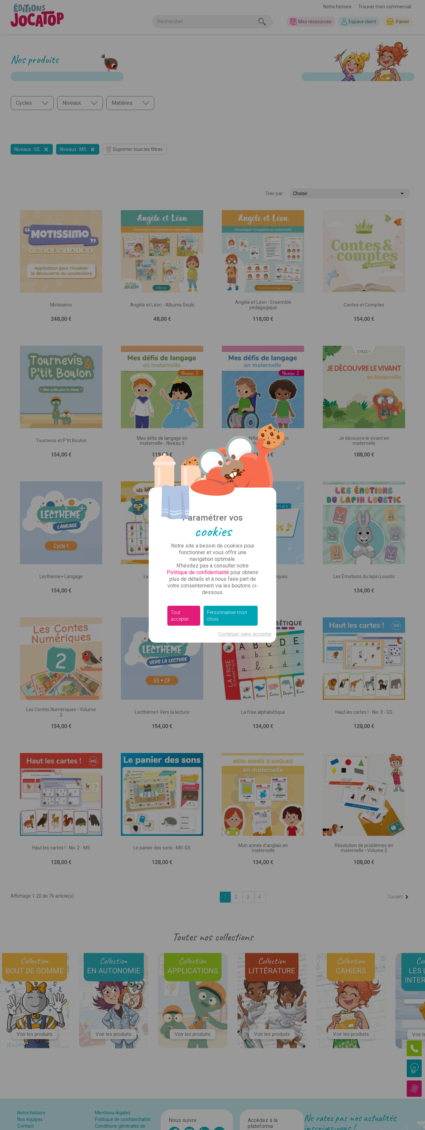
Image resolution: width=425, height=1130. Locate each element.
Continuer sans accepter (245, 634)
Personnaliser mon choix (227, 616)
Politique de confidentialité (198, 572)
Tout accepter (180, 616)
